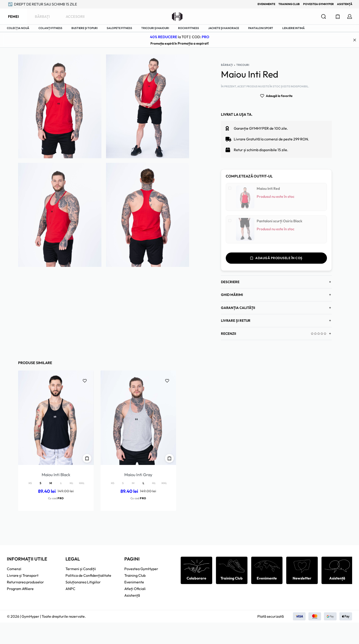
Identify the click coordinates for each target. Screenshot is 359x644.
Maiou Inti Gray (138, 459)
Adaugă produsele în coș (276, 242)
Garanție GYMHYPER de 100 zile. (261, 112)
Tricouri (242, 49)
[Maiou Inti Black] (56, 402)
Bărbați (227, 49)
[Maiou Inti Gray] (138, 402)
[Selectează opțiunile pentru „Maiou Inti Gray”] (169, 442)
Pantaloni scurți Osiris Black (279, 205)
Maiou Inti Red (268, 173)
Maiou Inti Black (56, 459)
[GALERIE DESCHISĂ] (59, 91)
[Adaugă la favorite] (276, 80)
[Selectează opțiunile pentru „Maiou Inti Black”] (87, 442)
